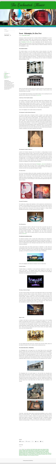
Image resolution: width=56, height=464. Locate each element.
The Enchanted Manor (28, 5)
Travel (23, 449)
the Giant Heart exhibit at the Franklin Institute (43, 453)
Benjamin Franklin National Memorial (28, 450)
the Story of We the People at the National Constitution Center (38, 454)
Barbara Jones (40, 449)
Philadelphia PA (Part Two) (32, 452)
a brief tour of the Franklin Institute (32, 449)
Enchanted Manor (37, 450)
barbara (28, 35)
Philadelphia (46, 451)
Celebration (6, 73)
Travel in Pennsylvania (31, 455)
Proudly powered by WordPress (28, 460)
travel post (36, 455)
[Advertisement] (35, 429)
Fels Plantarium (42, 450)
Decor (5, 75)
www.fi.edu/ (39, 95)
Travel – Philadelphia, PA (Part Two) (30, 33)
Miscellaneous (6, 76)
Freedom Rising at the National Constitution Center (36, 451)
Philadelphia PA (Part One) (23, 452)
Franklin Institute (25, 451)
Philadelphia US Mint (39, 452)
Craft (5, 74)
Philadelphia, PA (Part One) (26, 41)
